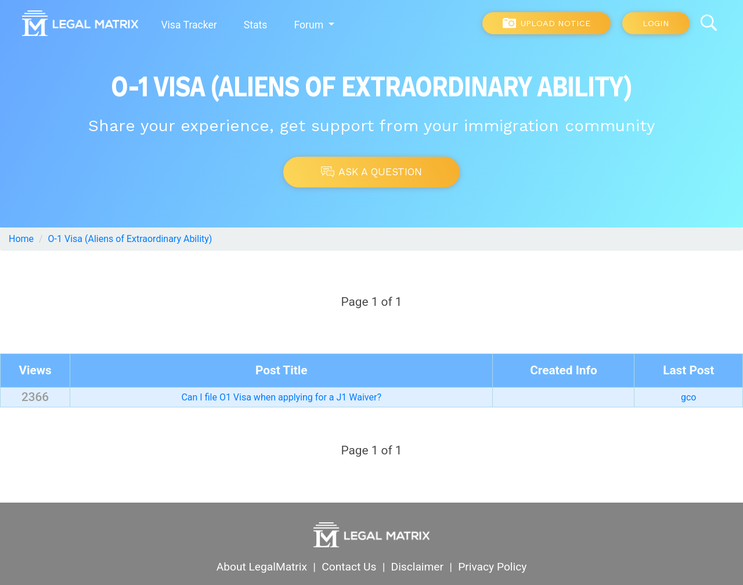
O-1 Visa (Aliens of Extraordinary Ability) (130, 238)
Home (21, 238)
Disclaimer (417, 566)
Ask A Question (371, 172)
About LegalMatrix (262, 566)
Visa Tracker (189, 25)
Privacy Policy (492, 566)
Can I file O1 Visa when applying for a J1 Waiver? (281, 397)
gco (688, 397)
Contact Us (349, 566)
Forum (310, 25)
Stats (256, 25)
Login (656, 23)
